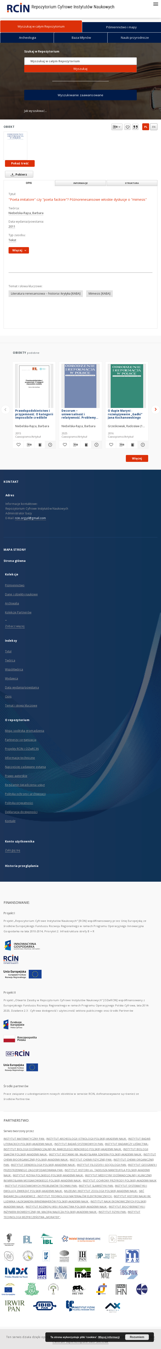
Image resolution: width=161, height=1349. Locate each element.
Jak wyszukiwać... (35, 111)
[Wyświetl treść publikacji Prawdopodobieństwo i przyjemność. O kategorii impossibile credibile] (39, 445)
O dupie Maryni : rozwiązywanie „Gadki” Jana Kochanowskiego (125, 414)
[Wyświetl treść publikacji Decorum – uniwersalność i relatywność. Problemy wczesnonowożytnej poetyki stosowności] (86, 445)
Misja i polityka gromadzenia (24, 731)
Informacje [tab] (80, 183)
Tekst (12, 240)
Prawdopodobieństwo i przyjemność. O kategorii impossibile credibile (34, 414)
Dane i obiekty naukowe (21, 594)
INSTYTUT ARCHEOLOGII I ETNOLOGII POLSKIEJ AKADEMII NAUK (86, 1138)
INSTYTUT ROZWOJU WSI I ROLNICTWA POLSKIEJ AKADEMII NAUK (66, 1206)
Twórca (10, 660)
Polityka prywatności (19, 803)
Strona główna (15, 561)
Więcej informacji (109, 1337)
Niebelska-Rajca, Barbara (26, 213)
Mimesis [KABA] (99, 294)
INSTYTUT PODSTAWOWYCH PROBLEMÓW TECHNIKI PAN (41, 1185)
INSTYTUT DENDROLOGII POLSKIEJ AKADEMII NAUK (43, 1165)
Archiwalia (12, 603)
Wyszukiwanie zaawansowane (81, 95)
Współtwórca (14, 669)
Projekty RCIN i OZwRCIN (22, 749)
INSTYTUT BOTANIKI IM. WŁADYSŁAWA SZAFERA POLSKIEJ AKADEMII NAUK (95, 1154)
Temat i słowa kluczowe (21, 705)
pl (145, 127)
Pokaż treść (19, 163)
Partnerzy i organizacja (20, 740)
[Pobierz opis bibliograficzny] (29, 445)
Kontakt (10, 821)
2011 (12, 227)
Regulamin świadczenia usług (25, 785)
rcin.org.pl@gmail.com (30, 518)
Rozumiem (137, 1337)
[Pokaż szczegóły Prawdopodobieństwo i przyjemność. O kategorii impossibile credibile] (49, 445)
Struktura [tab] (132, 183)
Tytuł (8, 651)
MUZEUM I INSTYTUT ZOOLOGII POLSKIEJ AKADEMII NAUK (100, 1191)
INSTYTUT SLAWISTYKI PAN (96, 1185)
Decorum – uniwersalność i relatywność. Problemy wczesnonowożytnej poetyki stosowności (79, 414)
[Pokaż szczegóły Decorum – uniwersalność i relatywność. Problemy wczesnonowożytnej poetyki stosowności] (96, 445)
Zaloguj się (12, 850)
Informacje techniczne (20, 758)
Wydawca (11, 678)
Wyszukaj (80, 69)
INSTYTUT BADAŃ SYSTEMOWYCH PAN (79, 1144)
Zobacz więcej (15, 626)
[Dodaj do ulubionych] (18, 445)
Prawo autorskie (16, 776)
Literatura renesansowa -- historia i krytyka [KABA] (45, 294)
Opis (8, 696)
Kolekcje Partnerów (18, 612)
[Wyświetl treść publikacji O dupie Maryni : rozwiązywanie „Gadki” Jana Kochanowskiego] (132, 445)
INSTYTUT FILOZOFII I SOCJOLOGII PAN (102, 1165)
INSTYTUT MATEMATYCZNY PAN (24, 1138)
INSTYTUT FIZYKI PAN (112, 1212)
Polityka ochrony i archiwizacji (25, 794)
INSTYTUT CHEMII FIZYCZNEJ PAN (91, 1159)
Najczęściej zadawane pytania (25, 767)
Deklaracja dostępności (21, 812)
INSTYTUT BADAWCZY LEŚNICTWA (126, 1144)
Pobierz (18, 174)
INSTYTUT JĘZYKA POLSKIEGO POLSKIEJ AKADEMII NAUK (48, 1175)
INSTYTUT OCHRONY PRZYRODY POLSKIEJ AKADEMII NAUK (119, 1180)
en (154, 127)
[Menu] (155, 4)
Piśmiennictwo (15, 585)
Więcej (137, 458)
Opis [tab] (29, 183)
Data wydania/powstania (22, 687)
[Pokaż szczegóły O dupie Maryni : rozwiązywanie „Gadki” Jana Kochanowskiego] (142, 445)
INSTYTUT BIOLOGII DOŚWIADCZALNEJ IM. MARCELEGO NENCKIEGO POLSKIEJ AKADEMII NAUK (63, 1149)
